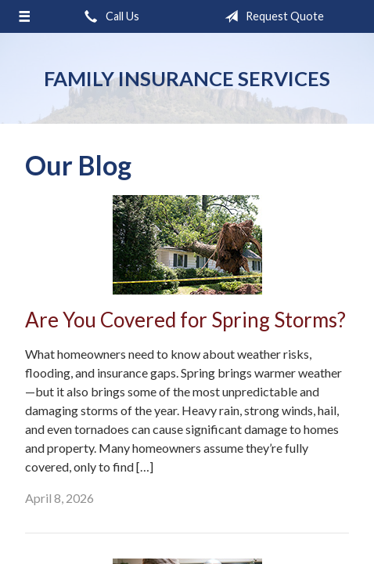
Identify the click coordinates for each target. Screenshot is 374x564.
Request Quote (271, 16)
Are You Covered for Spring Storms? (185, 319)
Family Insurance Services (187, 78)
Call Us (108, 16)
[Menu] (24, 16)
